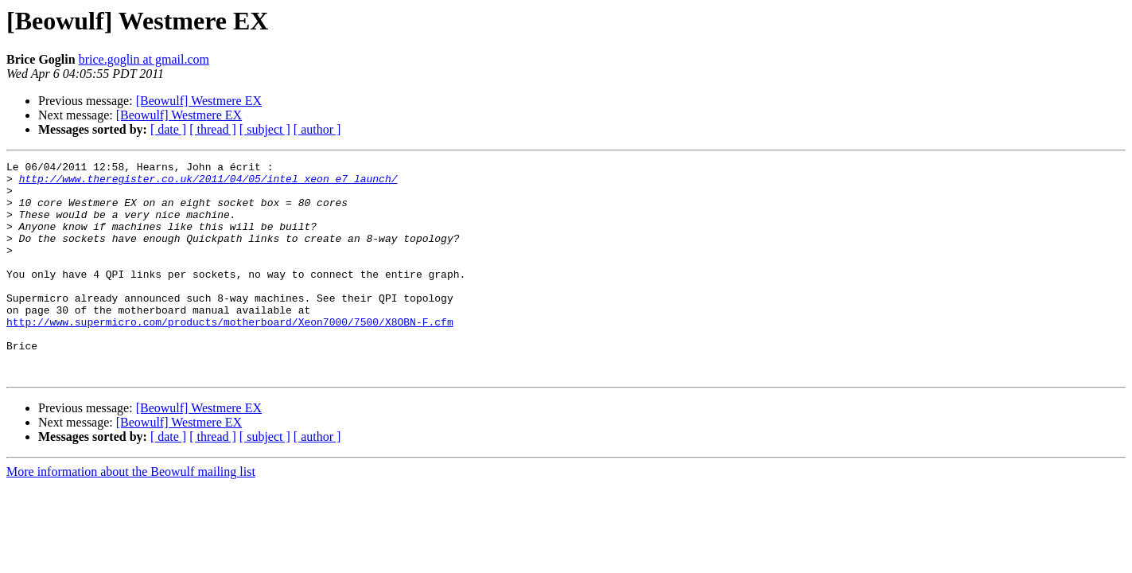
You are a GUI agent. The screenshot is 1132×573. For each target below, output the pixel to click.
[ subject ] (264, 129)
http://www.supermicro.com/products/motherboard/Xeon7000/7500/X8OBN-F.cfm (229, 355)
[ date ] (168, 129)
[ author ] (317, 129)
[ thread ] (212, 129)
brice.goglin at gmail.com (144, 59)
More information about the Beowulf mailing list (130, 514)
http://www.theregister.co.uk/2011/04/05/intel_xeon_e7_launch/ (208, 183)
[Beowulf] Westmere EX (199, 100)
